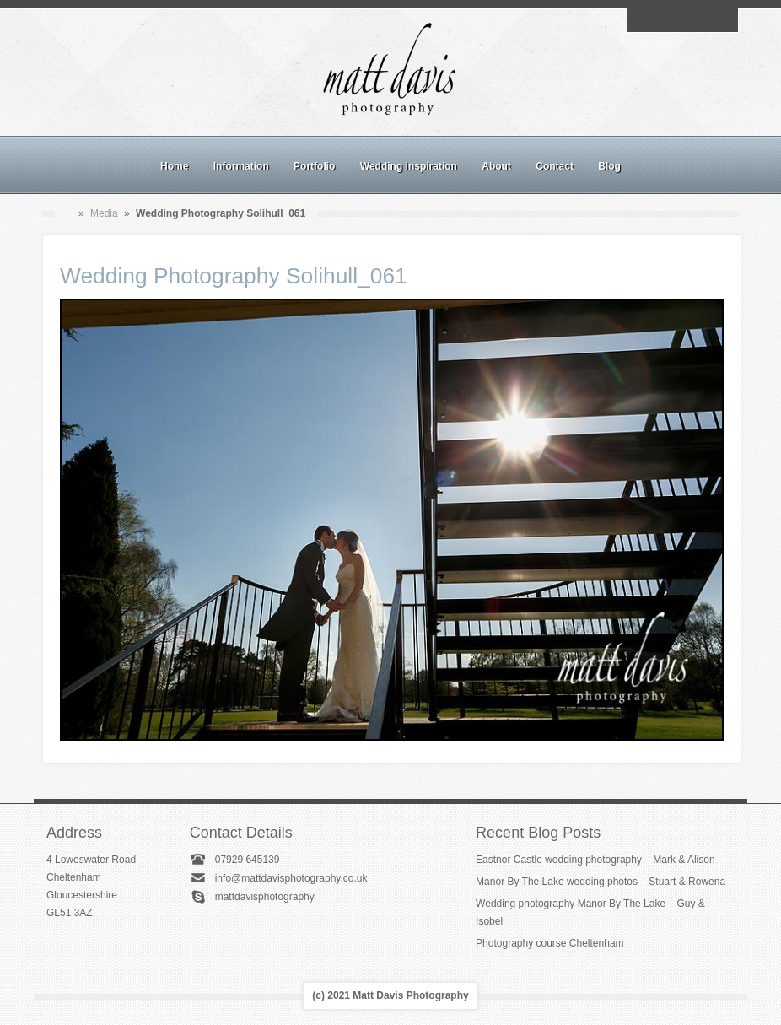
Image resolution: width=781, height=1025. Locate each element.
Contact (555, 166)
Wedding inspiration (408, 166)
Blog (609, 166)
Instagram (682, 20)
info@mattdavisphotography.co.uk (291, 878)
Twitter (721, 20)
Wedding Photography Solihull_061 (233, 276)
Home (174, 166)
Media (104, 213)
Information (241, 166)
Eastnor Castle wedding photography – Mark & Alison (595, 860)
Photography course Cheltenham (549, 943)
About (496, 166)
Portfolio (314, 166)
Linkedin (701, 20)
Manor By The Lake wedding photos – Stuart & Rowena (600, 881)
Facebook (662, 20)
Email (643, 20)
